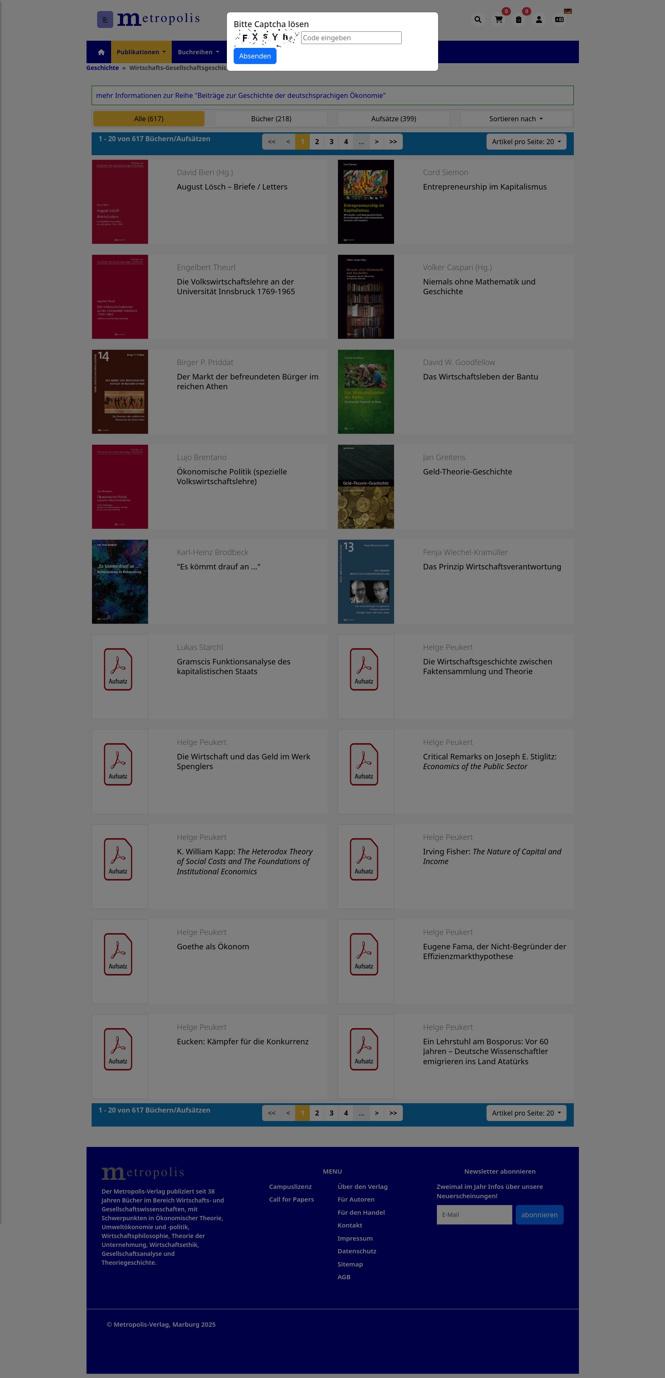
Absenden (255, 56)
